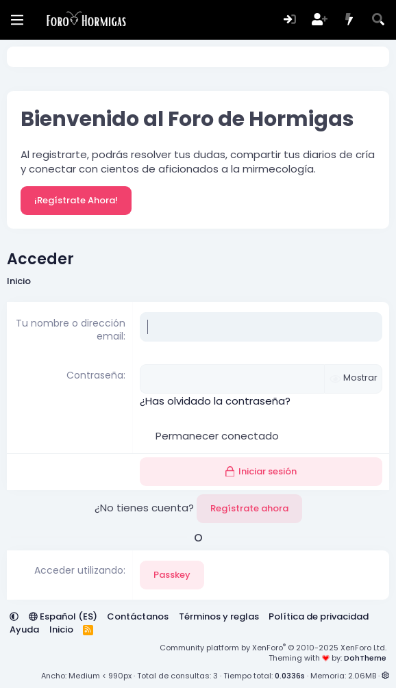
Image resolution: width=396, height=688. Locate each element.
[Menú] (17, 20)
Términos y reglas (219, 616)
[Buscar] (378, 20)
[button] (14, 616)
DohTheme (365, 657)
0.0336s (290, 675)
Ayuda (24, 629)
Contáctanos (138, 616)
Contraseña (94, 375)
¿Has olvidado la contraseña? (215, 401)
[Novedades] (349, 20)
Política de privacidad (319, 616)
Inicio (61, 629)
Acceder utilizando (78, 570)
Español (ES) (63, 616)
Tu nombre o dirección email (70, 330)
